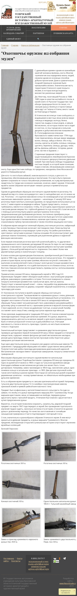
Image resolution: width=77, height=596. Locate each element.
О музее (63, 28)
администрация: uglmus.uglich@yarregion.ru (40, 567)
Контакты (15, 561)
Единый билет (14, 39)
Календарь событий (13, 33)
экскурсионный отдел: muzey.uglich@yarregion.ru (40, 562)
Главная (4, 45)
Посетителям (38, 28)
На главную (8, 558)
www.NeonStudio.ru (68, 583)
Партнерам (38, 33)
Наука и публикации (30, 45)
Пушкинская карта (63, 33)
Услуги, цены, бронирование (13, 29)
